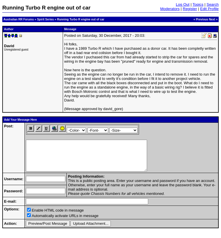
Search (213, 4)
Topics (198, 4)
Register (190, 9)
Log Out (182, 4)
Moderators (170, 9)
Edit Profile (209, 9)
